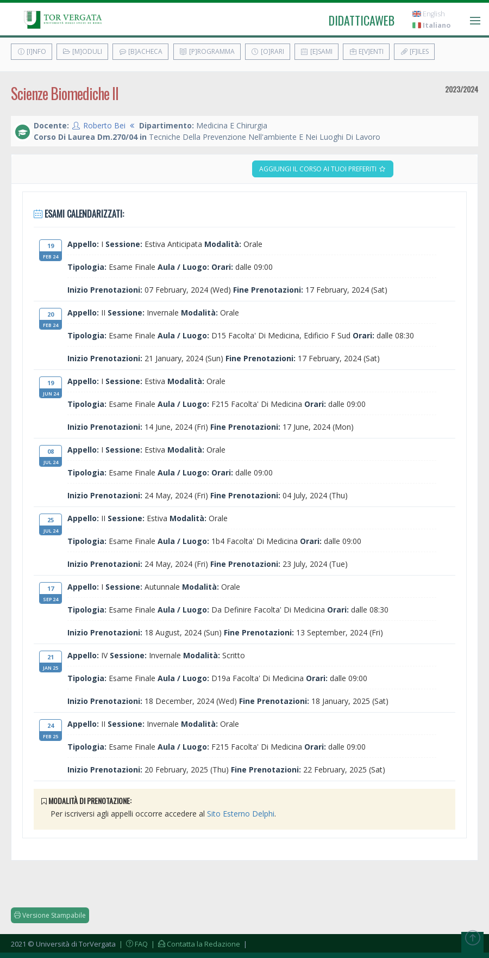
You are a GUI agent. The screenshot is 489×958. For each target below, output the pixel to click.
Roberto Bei (104, 125)
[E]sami (316, 51)
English (428, 13)
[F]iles (414, 51)
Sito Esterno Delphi (240, 813)
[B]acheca (140, 51)
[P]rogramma (207, 51)
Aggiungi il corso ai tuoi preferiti (322, 169)
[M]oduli (82, 51)
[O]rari (267, 51)
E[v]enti (366, 51)
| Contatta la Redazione (194, 944)
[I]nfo (31, 51)
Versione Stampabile (50, 915)
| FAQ (132, 944)
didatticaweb (361, 20)
